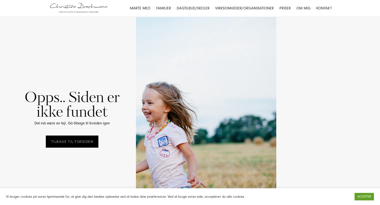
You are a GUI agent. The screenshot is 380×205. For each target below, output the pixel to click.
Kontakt (324, 8)
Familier (163, 8)
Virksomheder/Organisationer (244, 8)
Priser (285, 8)
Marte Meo (140, 8)
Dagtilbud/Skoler (193, 8)
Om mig (303, 8)
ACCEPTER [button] (364, 196)
